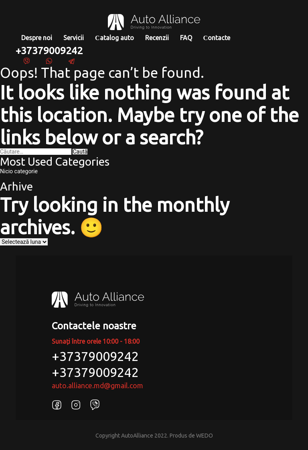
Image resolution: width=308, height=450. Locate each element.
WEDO (204, 435)
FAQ (186, 37)
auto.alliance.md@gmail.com (97, 385)
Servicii (73, 37)
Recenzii (157, 37)
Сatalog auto (114, 37)
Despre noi (36, 37)
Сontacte (217, 37)
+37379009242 (49, 50)
